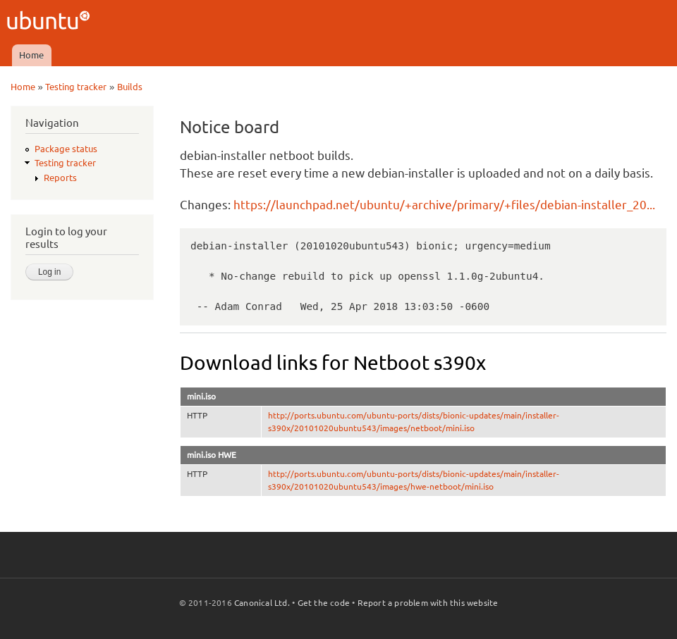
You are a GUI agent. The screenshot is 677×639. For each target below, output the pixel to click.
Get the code (324, 602)
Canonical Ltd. (262, 602)
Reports (60, 177)
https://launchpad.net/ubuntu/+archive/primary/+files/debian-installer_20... (444, 204)
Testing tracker (75, 87)
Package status (66, 149)
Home (31, 55)
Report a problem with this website (428, 602)
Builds (129, 87)
